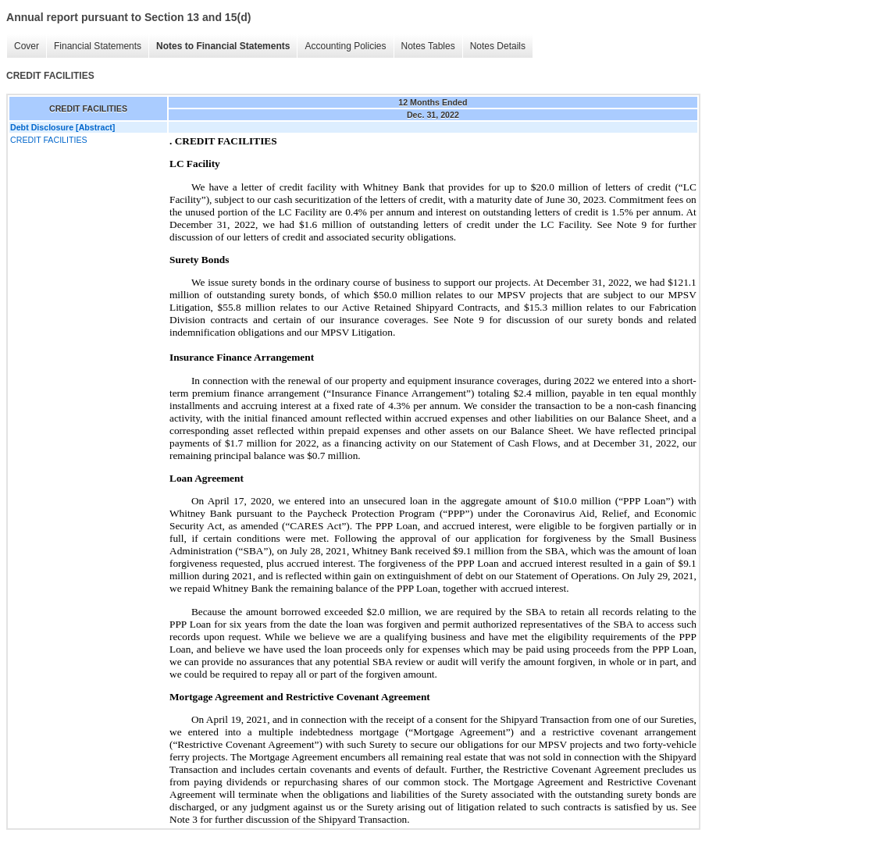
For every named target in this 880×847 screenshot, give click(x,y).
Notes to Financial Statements (223, 46)
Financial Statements (97, 46)
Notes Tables (428, 46)
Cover (26, 46)
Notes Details (498, 46)
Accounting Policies (345, 46)
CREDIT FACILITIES (48, 139)
